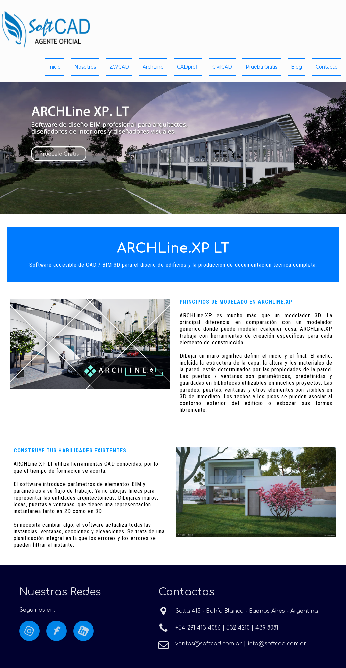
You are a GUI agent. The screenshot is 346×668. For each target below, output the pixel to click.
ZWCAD (119, 67)
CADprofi (188, 67)
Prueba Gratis (261, 67)
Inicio (54, 67)
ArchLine (153, 67)
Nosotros (85, 67)
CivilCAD (222, 67)
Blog (296, 67)
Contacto (327, 67)
